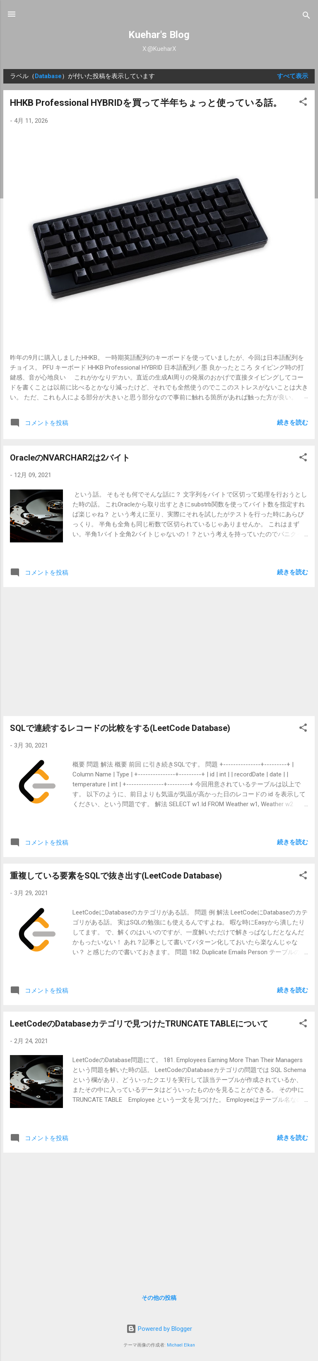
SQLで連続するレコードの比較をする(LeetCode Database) (120, 728)
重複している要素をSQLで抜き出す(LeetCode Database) (116, 876)
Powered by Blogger (159, 1328)
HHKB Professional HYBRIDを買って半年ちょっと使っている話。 (146, 103)
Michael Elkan (181, 1345)
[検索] (306, 16)
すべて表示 (292, 76)
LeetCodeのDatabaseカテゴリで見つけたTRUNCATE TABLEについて (139, 1024)
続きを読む (292, 422)
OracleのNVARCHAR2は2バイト (70, 458)
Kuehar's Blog (159, 35)
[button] (303, 103)
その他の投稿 (159, 1297)
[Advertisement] (159, 651)
